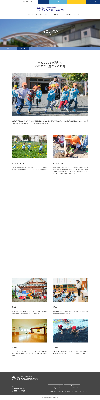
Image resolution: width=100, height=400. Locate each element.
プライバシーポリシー (76, 391)
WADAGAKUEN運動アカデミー (58, 2)
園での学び (39, 15)
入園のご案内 (68, 15)
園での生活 (48, 15)
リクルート (43, 2)
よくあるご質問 (24, 2)
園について (30, 15)
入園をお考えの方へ (93, 2)
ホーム (23, 15)
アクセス (76, 15)
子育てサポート (58, 15)
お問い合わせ (32, 2)
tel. (18, 391)
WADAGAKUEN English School (76, 2)
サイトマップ (85, 391)
